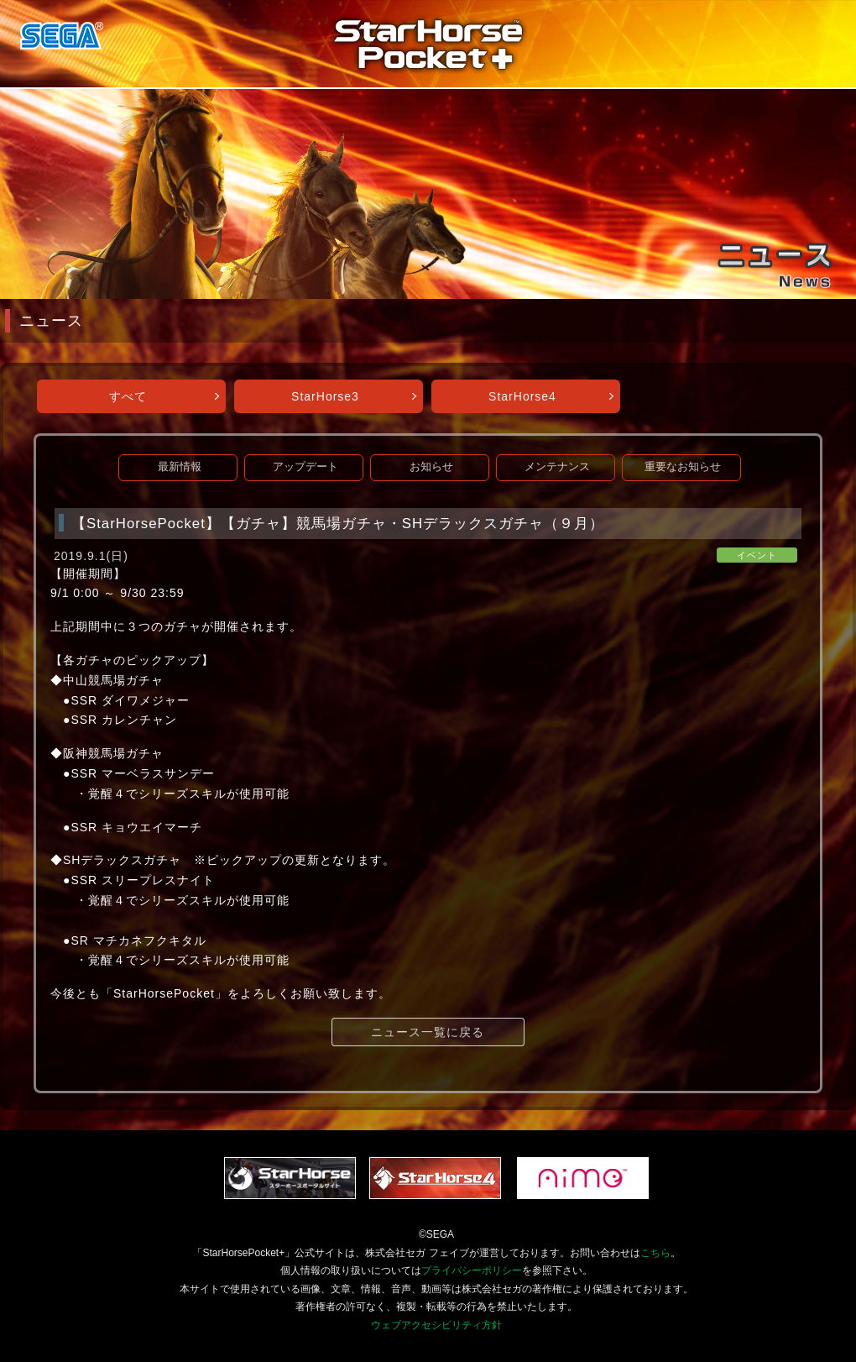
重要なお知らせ (683, 467)
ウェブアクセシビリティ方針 (436, 1325)
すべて (128, 396)
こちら (655, 1253)
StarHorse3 (325, 396)
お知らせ (431, 467)
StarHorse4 (522, 396)
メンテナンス (557, 467)
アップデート (305, 467)
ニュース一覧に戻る (427, 1032)
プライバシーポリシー (471, 1270)
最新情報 (179, 467)
